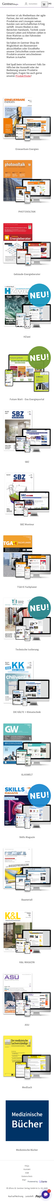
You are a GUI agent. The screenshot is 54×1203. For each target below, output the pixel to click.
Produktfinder (23, 76)
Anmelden (33, 3)
